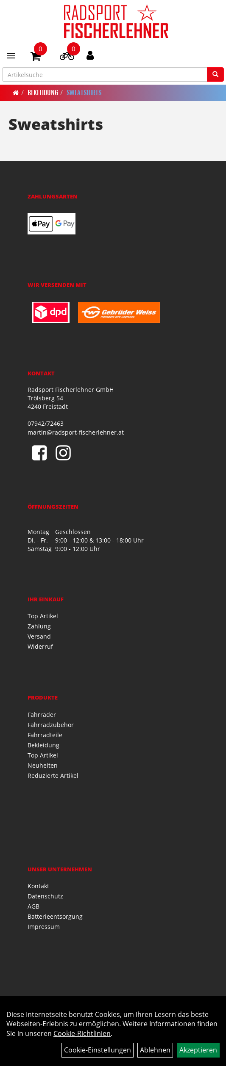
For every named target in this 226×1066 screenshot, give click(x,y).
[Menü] (11, 56)
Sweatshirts (84, 92)
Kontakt (38, 886)
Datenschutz (45, 896)
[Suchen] (215, 74)
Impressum (44, 927)
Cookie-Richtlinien (82, 1033)
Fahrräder (42, 715)
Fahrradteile (45, 735)
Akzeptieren (198, 1050)
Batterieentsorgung (55, 916)
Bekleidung (43, 92)
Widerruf (40, 646)
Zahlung (39, 626)
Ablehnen (155, 1050)
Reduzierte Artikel (53, 775)
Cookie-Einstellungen (97, 1050)
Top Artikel (43, 616)
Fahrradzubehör (51, 725)
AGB (33, 906)
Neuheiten (43, 765)
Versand (39, 636)
